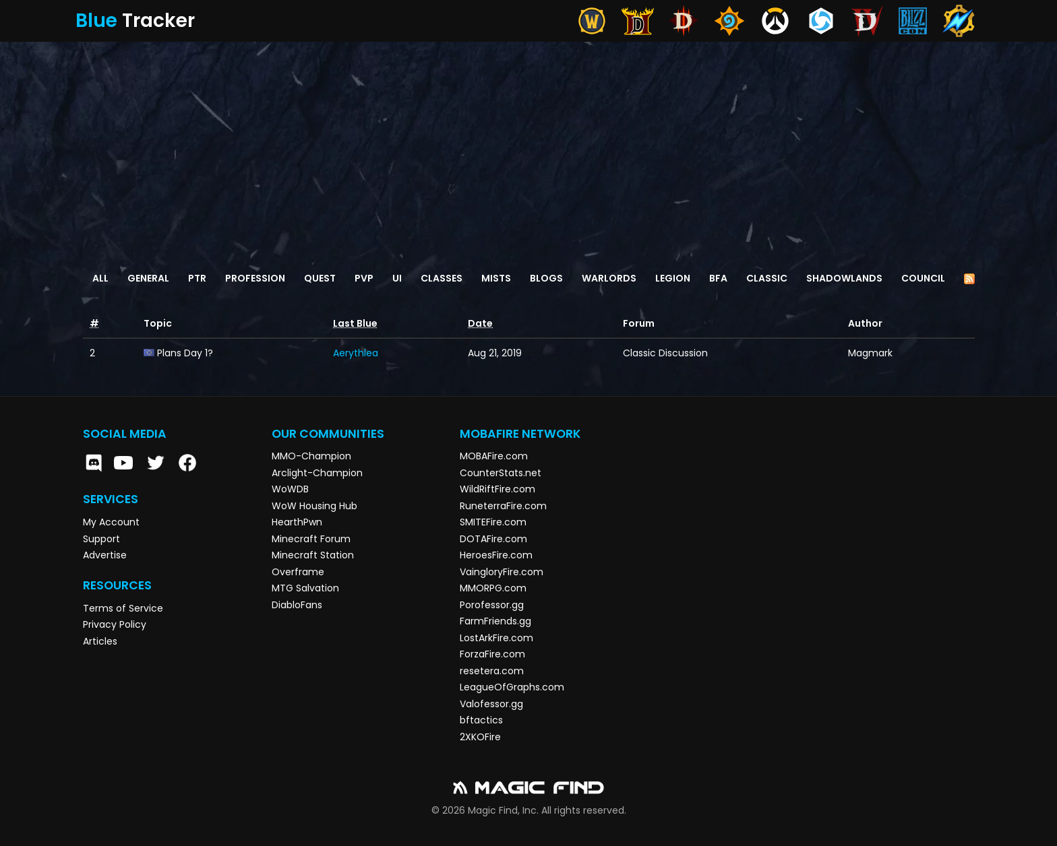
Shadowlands (844, 278)
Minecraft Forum (311, 539)
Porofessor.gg (492, 605)
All (100, 278)
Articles (100, 641)
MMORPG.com (493, 588)
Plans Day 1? (185, 353)
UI (397, 278)
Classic (766, 278)
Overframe (298, 572)
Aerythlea (355, 353)
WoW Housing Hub (314, 506)
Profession (255, 278)
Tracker (135, 20)
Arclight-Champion (317, 473)
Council (923, 278)
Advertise (105, 555)
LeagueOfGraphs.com (512, 687)
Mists (496, 278)
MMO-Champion (311, 456)
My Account (111, 522)
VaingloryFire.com (501, 572)
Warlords (609, 278)
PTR (197, 278)
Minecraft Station (313, 555)
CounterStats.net (500, 473)
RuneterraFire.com (503, 506)
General (148, 278)
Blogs (546, 278)
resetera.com (492, 671)
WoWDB (290, 489)
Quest (320, 278)
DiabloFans (297, 605)
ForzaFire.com (492, 654)
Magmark (870, 353)
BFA (718, 278)
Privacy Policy (114, 624)
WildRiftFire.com (497, 489)
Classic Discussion (665, 353)
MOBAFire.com (494, 456)
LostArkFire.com (496, 638)
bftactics (481, 720)
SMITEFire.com (493, 522)
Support (101, 539)
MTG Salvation (305, 588)
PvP (364, 278)
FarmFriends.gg (495, 621)
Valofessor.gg (491, 704)
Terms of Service (123, 608)
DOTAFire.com (493, 539)
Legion (672, 278)
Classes (441, 278)
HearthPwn (297, 522)
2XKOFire (480, 737)
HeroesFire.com (496, 555)
